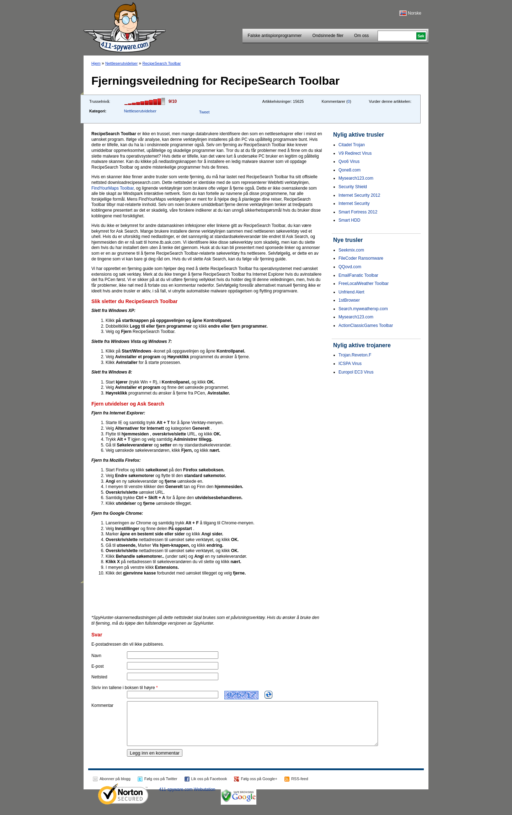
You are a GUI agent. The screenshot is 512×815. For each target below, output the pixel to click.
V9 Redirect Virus (355, 153)
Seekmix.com (351, 250)
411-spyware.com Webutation (187, 797)
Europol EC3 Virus (356, 372)
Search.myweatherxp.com (363, 308)
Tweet (204, 112)
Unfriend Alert (351, 292)
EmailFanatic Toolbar (358, 275)
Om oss (361, 35)
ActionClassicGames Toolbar (365, 325)
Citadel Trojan (351, 144)
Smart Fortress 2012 (357, 212)
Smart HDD (349, 220)
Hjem (96, 63)
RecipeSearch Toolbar (161, 63)
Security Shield (352, 186)
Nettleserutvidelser (121, 63)
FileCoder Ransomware (360, 258)
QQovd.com (349, 266)
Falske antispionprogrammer (275, 35)
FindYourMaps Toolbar (112, 188)
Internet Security (353, 203)
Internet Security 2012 (359, 195)
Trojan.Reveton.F (354, 355)
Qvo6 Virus (348, 161)
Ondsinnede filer (328, 35)
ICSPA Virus (350, 363)
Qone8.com (349, 170)
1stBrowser (349, 300)
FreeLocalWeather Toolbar (363, 283)
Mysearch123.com (355, 178)
